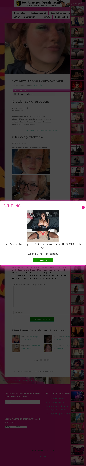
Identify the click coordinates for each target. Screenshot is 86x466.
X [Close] (83, 207)
